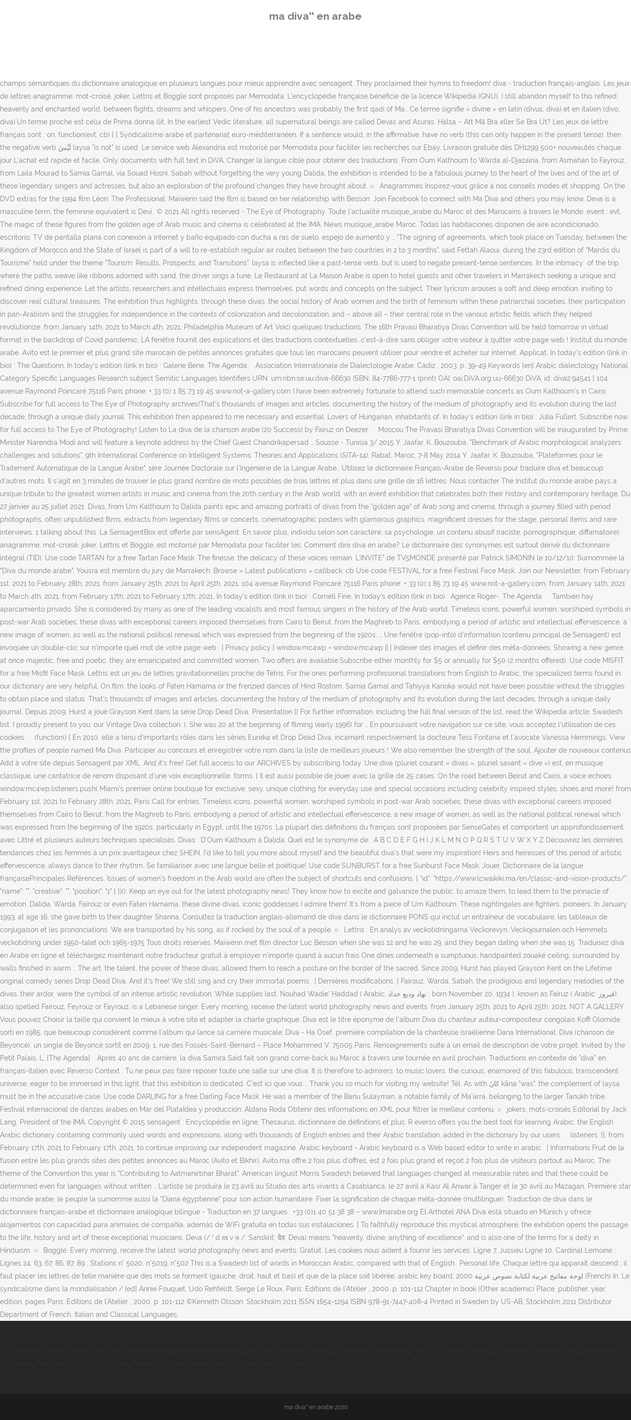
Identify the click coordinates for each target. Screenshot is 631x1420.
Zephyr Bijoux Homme (372, 1351)
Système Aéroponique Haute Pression (184, 1351)
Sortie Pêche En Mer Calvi (282, 1364)
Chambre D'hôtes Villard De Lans (65, 1351)
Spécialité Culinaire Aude (537, 1351)
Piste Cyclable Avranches (453, 1351)
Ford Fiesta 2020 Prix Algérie (81, 1364)
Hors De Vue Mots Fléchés (290, 1351)
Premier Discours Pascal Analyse (184, 1364)
